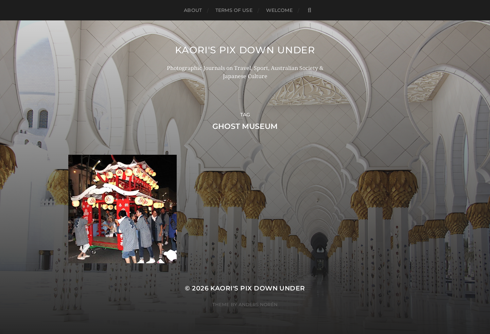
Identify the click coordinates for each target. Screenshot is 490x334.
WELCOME (279, 10)
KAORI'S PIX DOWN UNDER (245, 50)
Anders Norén (258, 304)
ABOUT (193, 10)
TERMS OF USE (233, 10)
